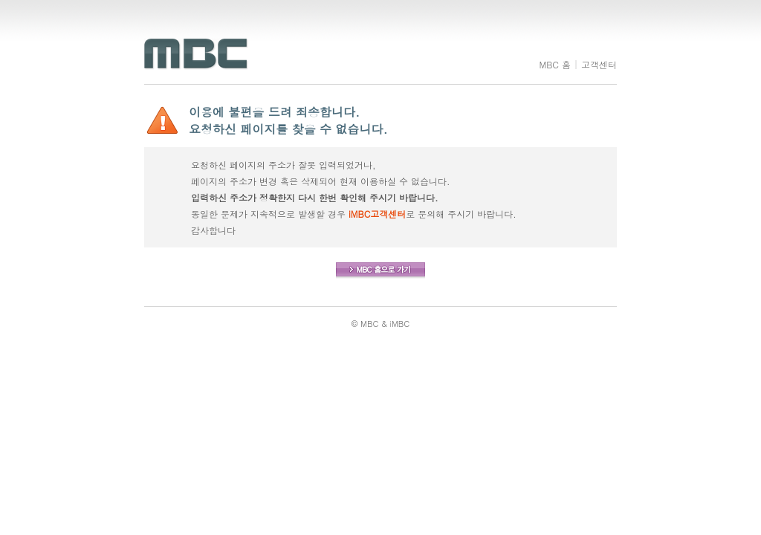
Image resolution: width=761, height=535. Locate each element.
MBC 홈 (555, 64)
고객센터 (599, 64)
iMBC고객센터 (377, 213)
